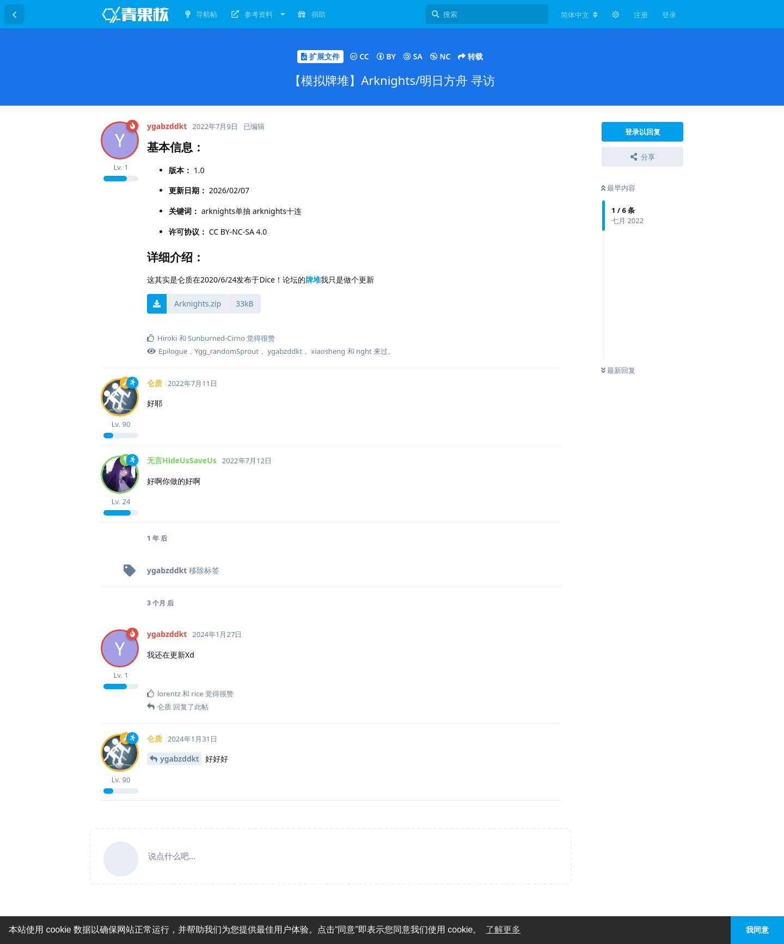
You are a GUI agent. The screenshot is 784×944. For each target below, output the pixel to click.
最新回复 (618, 370)
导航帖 (201, 14)
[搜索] (487, 14)
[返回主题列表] (14, 14)
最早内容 (618, 188)
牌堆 (313, 279)
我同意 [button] (757, 929)
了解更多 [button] (503, 929)
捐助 (311, 14)
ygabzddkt (179, 758)
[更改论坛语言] (579, 14)
